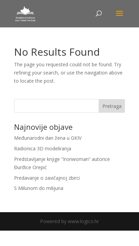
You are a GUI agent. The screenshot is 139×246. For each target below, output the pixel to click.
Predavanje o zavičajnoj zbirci (47, 178)
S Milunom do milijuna (38, 188)
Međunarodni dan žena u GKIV (47, 138)
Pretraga (112, 106)
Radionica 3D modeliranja (42, 148)
